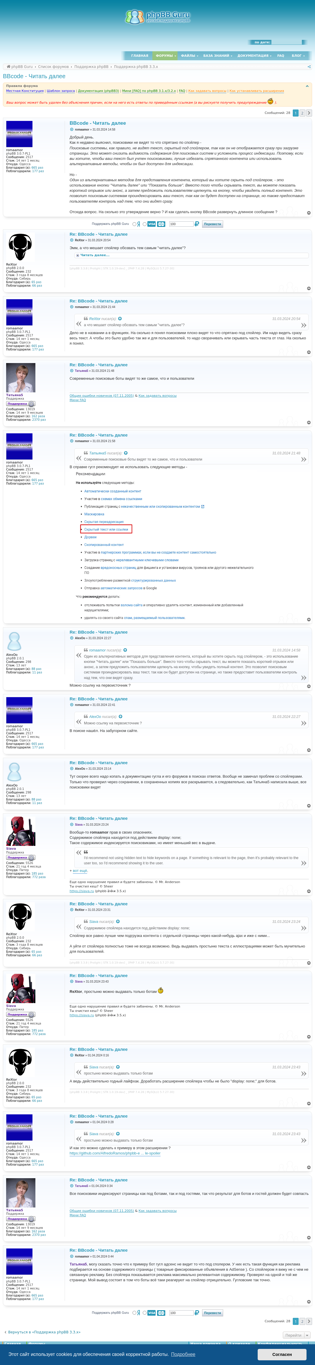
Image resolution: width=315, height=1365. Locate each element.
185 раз (37, 873)
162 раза (38, 416)
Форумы (164, 56)
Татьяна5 (97, 453)
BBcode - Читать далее (34, 76)
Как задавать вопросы (158, 396)
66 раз (37, 285)
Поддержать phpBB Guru (110, 223)
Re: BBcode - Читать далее (99, 234)
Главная (139, 56)
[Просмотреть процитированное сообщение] (120, 318)
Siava (93, 922)
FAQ (280, 56)
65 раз (37, 282)
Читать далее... (95, 255)
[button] (309, 113)
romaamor (97, 650)
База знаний (216, 56)
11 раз (37, 672)
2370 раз (39, 419)
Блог (297, 56)
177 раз (38, 171)
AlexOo (95, 717)
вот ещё (80, 870)
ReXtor (94, 319)
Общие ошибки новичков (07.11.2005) (102, 396)
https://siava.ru (82, 891)
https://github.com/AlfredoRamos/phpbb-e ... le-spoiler (115, 1153)
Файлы (188, 56)
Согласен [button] (282, 1354)
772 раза (39, 877)
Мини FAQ (78, 400)
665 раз (37, 167)
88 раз (37, 668)
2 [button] (302, 113)
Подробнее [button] (183, 1354)
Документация (252, 56)
